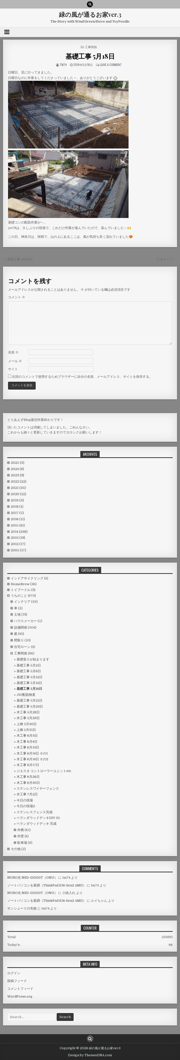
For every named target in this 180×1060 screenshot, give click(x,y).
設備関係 (20, 627)
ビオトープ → (167, 259)
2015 (18, 525)
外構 (20, 830)
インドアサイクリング (27, 578)
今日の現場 (25, 800)
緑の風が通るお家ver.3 (90, 14)
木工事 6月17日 (28, 765)
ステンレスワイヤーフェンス (38, 788)
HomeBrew (20, 584)
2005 (18, 550)
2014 (19, 532)
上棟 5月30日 (27, 724)
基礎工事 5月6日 (29, 671)
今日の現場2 (26, 806)
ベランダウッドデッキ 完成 (36, 823)
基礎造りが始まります (33, 659)
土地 (17, 614)
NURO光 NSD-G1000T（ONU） (32, 877)
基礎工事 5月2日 (29, 665)
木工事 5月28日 (28, 712)
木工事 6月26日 (28, 777)
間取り (19, 640)
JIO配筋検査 (26, 695)
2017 (17, 513)
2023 (17, 475)
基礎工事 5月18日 (90, 56)
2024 (17, 469)
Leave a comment (111, 64)
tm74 (63, 64)
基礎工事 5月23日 (30, 706)
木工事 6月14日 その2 (32, 759)
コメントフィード (20, 989)
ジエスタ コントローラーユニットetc (44, 771)
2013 (18, 538)
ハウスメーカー (25, 621)
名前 (13, 352)
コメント (16, 297)
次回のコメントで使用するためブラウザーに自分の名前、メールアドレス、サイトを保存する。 (82, 376)
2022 (18, 481)
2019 (17, 500)
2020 (18, 494)
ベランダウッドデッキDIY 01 (38, 818)
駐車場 (22, 843)
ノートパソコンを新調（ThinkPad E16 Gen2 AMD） (46, 885)
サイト (13, 369)
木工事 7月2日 (27, 794)
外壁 (20, 836)
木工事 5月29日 (28, 718)
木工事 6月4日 (27, 741)
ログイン (13, 973)
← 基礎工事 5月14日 (18, 259)
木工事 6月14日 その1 (32, 753)
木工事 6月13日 (28, 747)
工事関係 (91, 47)
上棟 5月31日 (26, 730)
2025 (17, 463)
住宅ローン (22, 647)
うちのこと (19, 595)
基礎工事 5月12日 (29, 677)
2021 (18, 488)
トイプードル (20, 590)
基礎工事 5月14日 (29, 683)
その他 (16, 849)
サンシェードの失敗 (22, 908)
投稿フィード (17, 981)
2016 (18, 519)
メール (15, 361)
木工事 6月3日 (27, 735)
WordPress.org (19, 996)
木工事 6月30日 (28, 783)
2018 (17, 506)
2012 (18, 544)
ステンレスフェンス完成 (34, 812)
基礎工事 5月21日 (29, 700)
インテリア (22, 601)
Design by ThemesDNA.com (90, 1055)
